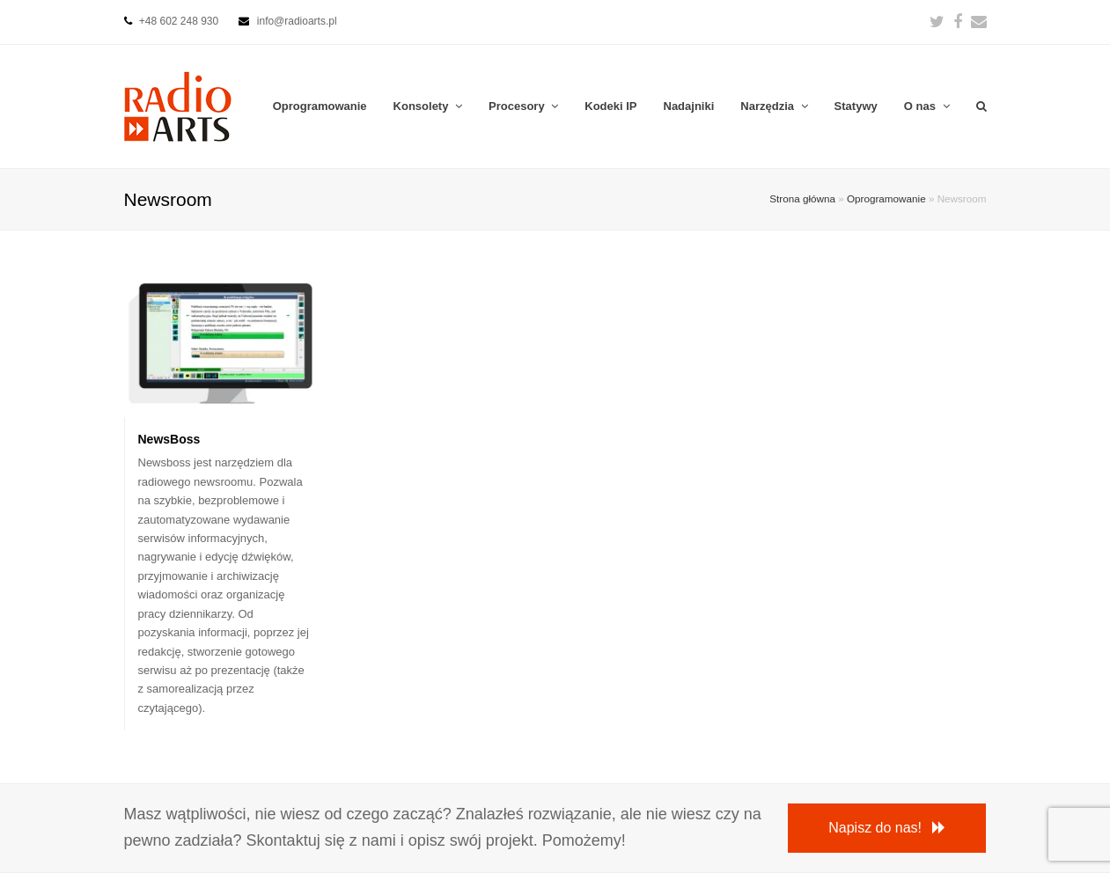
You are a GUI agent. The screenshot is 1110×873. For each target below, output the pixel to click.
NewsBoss (169, 439)
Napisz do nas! (886, 827)
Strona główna (802, 198)
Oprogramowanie (886, 198)
